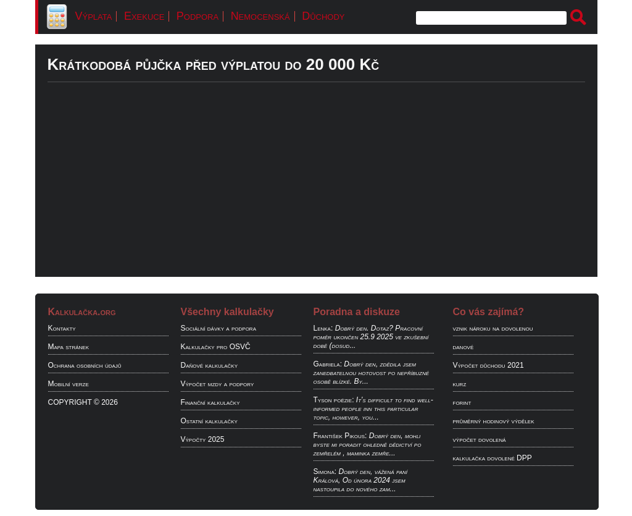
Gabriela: (328, 364)
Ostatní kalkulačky (209, 421)
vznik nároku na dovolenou (493, 328)
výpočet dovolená (479, 439)
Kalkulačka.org (82, 312)
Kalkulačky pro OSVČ (216, 346)
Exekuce (144, 16)
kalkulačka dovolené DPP (492, 458)
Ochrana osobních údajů (85, 365)
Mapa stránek (68, 346)
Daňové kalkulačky (209, 365)
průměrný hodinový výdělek (493, 421)
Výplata (93, 16)
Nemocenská (260, 16)
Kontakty (62, 328)
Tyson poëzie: (334, 399)
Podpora (197, 16)
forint (462, 402)
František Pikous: (340, 435)
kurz (460, 383)
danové (463, 346)
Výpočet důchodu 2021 (488, 365)
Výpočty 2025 (203, 439)
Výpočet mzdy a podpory (217, 383)
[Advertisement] (316, 190)
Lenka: (323, 328)
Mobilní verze (68, 383)
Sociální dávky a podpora (218, 328)
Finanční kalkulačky (210, 402)
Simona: (325, 471)
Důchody (323, 16)
